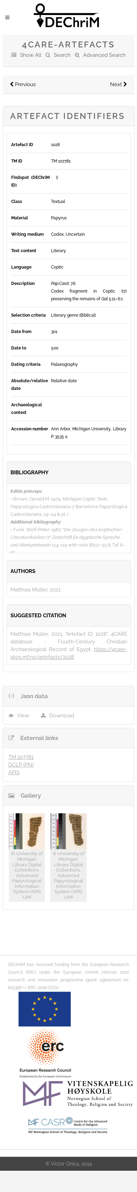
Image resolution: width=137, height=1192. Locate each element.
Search (62, 55)
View (23, 715)
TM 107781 (21, 757)
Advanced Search (104, 55)
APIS (14, 772)
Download (61, 715)
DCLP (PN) (21, 765)
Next (118, 84)
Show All (30, 55)
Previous (23, 84)
